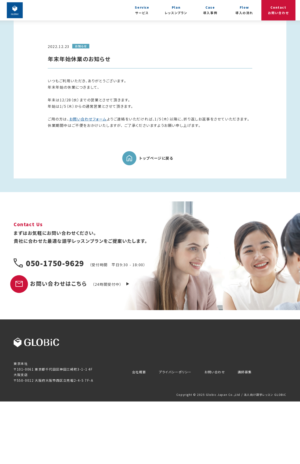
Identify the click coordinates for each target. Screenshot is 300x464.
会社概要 (139, 434)
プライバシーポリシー (175, 434)
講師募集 (245, 434)
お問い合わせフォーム (88, 181)
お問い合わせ (214, 434)
